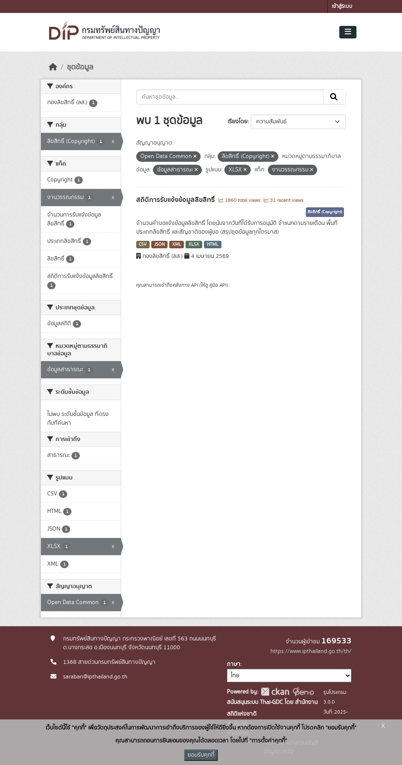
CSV (143, 244)
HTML (213, 244)
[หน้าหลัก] (53, 67)
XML (176, 244)
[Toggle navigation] (347, 32)
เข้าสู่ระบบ (342, 6)
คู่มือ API (217, 285)
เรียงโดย (237, 121)
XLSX (193, 244)
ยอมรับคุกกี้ (201, 755)
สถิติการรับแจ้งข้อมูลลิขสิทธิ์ (176, 199)
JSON (159, 244)
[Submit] (334, 97)
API (194, 285)
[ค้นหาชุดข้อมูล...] (230, 97)
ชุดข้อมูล (80, 67)
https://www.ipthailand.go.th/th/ (310, 651)
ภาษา (233, 664)
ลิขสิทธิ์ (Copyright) (325, 212)
